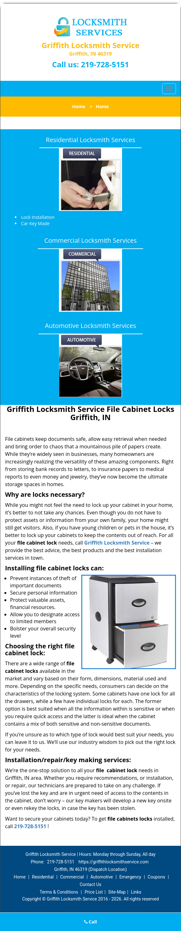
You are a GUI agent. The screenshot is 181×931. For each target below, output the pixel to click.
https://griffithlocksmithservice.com (114, 861)
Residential (43, 876)
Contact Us (91, 884)
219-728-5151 (105, 64)
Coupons (156, 876)
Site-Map (117, 892)
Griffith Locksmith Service (116, 542)
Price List (94, 892)
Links (136, 892)
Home (78, 106)
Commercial (72, 876)
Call (90, 922)
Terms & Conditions (59, 892)
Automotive (101, 876)
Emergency (130, 876)
